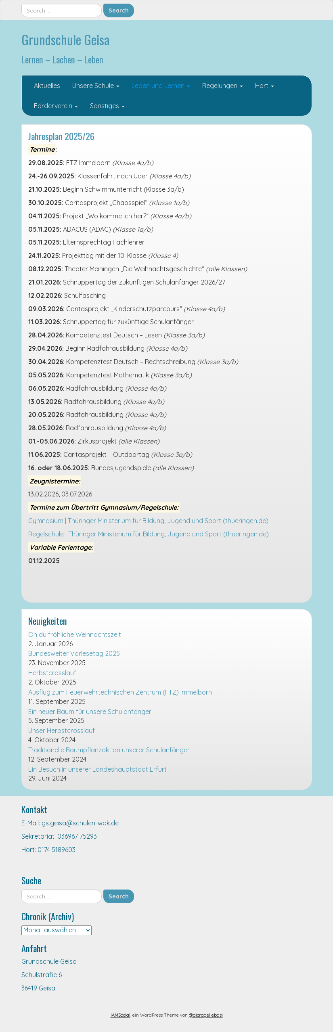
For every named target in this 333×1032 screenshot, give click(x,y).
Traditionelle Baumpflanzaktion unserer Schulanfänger (109, 750)
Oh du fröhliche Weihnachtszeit (74, 634)
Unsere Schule (95, 86)
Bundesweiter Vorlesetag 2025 (74, 653)
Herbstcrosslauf (52, 673)
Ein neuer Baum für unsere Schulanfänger (89, 712)
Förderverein (56, 106)
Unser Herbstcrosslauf (61, 730)
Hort (264, 86)
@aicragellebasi (206, 1015)
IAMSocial (120, 1015)
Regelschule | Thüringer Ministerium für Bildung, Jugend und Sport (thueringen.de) (148, 534)
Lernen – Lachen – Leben (62, 59)
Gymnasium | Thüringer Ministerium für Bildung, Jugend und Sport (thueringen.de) (148, 521)
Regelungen (222, 86)
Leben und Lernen (161, 86)
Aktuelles (47, 86)
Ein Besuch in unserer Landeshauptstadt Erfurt (97, 769)
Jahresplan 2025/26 (61, 135)
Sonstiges (107, 106)
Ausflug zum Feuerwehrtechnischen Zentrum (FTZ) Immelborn (120, 692)
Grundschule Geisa (65, 39)
